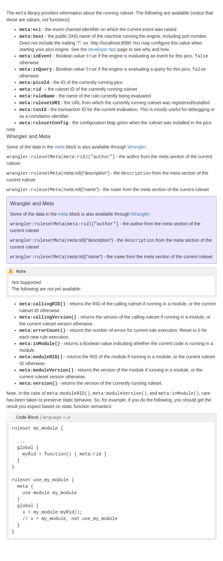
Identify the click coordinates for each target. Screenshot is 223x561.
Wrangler (136, 143)
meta (60, 143)
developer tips (102, 48)
